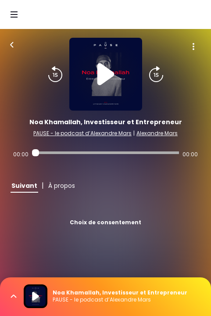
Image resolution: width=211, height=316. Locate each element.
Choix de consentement (105, 222)
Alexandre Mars (157, 133)
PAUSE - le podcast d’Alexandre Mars (82, 133)
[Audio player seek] (105, 153)
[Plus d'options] (193, 46)
